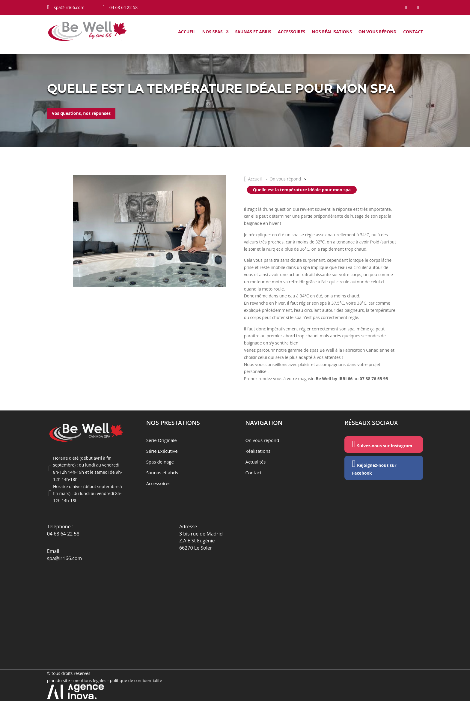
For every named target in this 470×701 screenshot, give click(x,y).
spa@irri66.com (64, 558)
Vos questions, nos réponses (81, 113)
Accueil (186, 32)
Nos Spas (212, 32)
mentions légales (90, 680)
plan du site (58, 680)
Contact (413, 32)
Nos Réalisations (332, 32)
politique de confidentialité (136, 680)
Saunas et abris (253, 32)
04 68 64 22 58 (63, 533)
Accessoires (291, 32)
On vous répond (377, 32)
